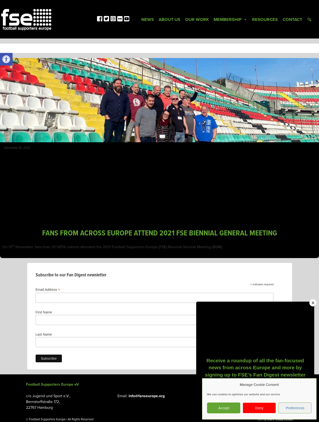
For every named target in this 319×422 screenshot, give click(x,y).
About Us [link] (169, 19)
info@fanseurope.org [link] (147, 396)
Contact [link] (292, 19)
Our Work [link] (197, 19)
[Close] (313, 302)
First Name (44, 312)
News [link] (147, 19)
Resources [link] (265, 19)
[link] (6, 59)
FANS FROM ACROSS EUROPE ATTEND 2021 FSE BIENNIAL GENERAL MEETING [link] (159, 233)
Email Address (48, 289)
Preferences (295, 408)
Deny (259, 408)
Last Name (44, 334)
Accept (223, 408)
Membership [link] (230, 19)
